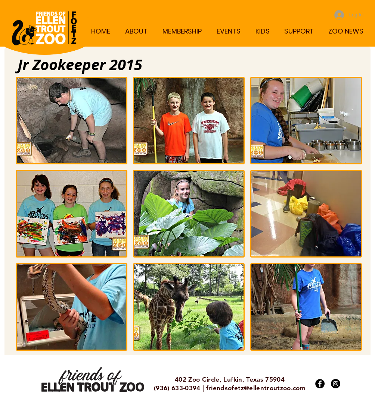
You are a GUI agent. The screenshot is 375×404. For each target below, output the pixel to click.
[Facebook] (320, 383)
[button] (136, 31)
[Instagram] (335, 383)
